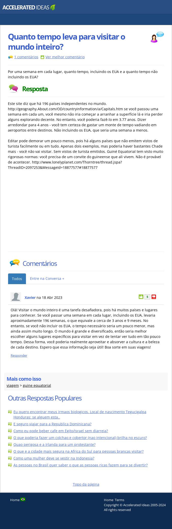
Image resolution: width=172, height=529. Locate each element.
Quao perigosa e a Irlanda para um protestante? (54, 444)
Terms (119, 500)
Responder (19, 355)
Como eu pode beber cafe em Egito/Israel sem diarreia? (60, 430)
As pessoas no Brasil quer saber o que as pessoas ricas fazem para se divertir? (80, 465)
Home (108, 500)
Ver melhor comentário (65, 56)
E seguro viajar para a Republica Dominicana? (52, 424)
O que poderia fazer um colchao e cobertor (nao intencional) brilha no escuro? (80, 437)
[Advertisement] (52, 213)
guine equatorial (37, 385)
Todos (17, 278)
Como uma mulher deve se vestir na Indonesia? (53, 458)
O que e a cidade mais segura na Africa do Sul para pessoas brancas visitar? (78, 451)
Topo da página (86, 484)
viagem (13, 385)
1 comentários (26, 56)
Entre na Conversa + (47, 278)
